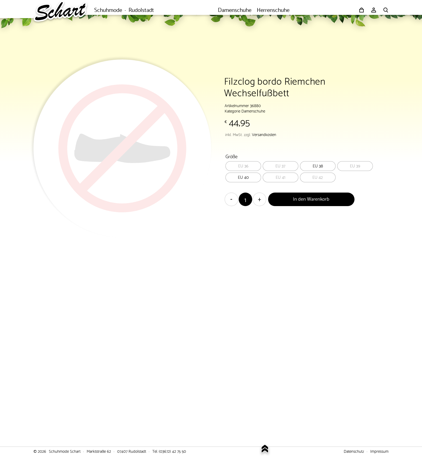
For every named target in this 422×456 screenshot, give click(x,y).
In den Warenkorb (311, 198)
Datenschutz (354, 450)
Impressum (379, 450)
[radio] (243, 166)
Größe (231, 156)
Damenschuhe (253, 110)
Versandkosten (264, 134)
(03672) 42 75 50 (172, 450)
